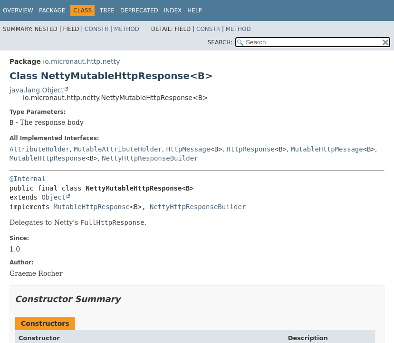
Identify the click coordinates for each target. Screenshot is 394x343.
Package (52, 10)
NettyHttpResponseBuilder (150, 158)
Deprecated (139, 10)
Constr (96, 29)
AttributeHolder (39, 149)
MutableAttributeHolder (118, 149)
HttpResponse (251, 149)
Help (194, 10)
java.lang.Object (37, 90)
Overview (18, 10)
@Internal (28, 178)
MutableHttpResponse (48, 158)
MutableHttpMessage (327, 149)
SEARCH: (220, 42)
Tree (107, 10)
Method (126, 29)
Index (173, 10)
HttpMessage (188, 149)
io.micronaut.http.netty (81, 61)
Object (53, 197)
